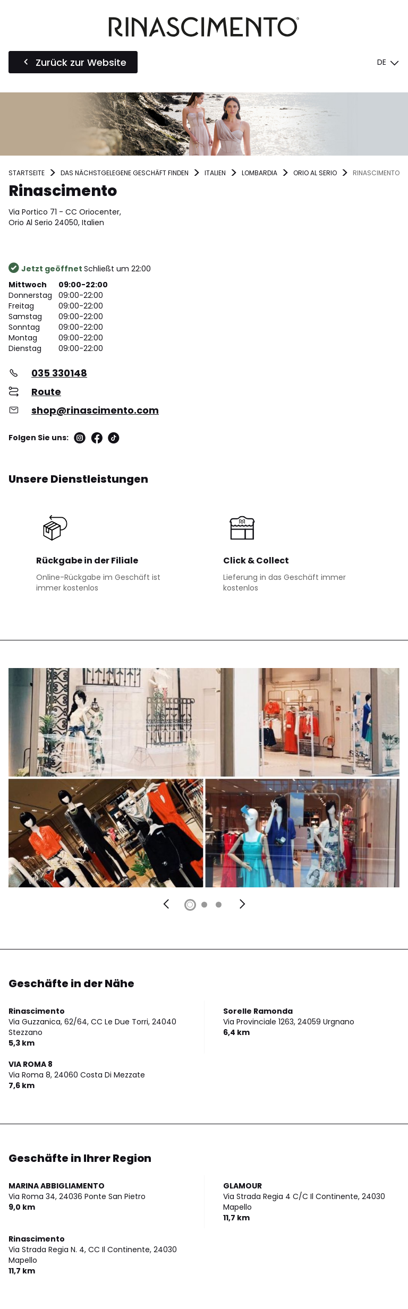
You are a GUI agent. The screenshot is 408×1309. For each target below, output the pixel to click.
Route (46, 391)
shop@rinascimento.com (95, 410)
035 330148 (59, 373)
